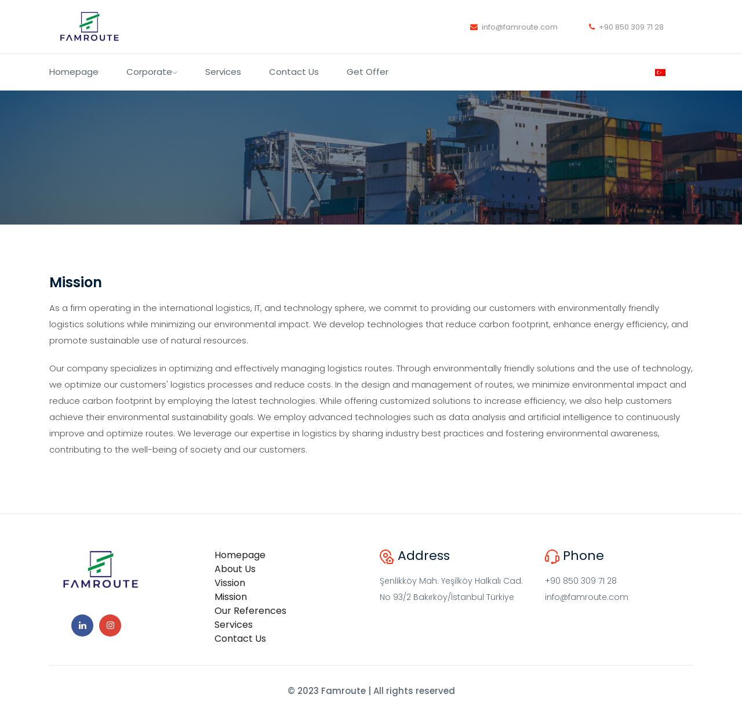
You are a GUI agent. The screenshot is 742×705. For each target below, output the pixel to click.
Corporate (151, 72)
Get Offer (367, 72)
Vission (229, 583)
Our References (250, 610)
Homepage (74, 72)
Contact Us (294, 72)
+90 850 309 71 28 (626, 26)
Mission (230, 596)
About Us (235, 569)
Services (223, 72)
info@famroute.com (514, 26)
